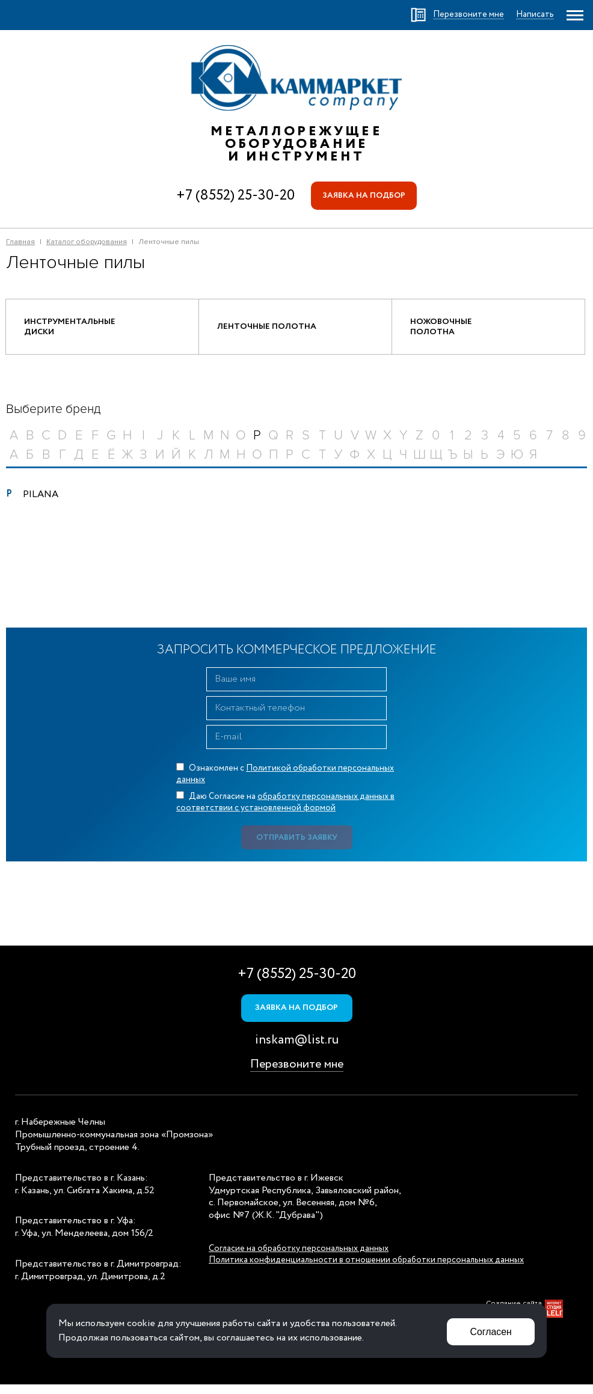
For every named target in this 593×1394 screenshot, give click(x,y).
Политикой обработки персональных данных (285, 781)
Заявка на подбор (364, 197)
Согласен (489, 1330)
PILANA (40, 502)
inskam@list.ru (297, 1050)
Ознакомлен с (285, 781)
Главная (20, 243)
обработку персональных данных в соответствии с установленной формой (285, 810)
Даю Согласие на (285, 810)
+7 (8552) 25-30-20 (233, 196)
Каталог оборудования (86, 243)
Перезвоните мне (296, 1074)
